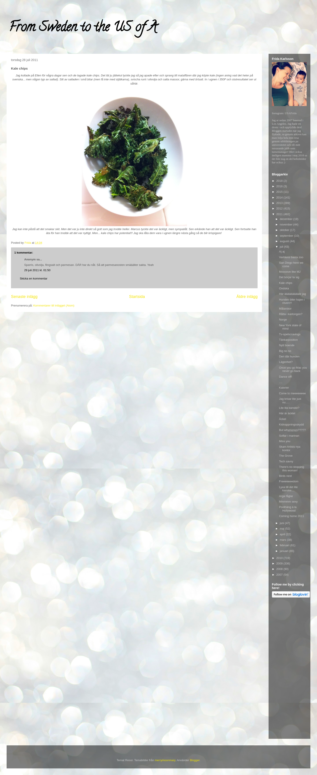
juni (282, 523)
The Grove (285, 455)
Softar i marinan (289, 435)
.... (280, 382)
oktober (285, 230)
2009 (280, 563)
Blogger (194, 760)
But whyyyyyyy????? (292, 430)
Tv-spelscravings (289, 334)
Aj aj (281, 251)
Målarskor (285, 308)
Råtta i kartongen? (290, 314)
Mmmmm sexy (288, 501)
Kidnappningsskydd (291, 424)
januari (284, 551)
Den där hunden (289, 356)
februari (285, 545)
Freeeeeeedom (288, 481)
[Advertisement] (289, 669)
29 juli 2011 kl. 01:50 (37, 270)
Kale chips (285, 283)
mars (283, 539)
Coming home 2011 (291, 516)
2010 (280, 558)
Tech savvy (286, 461)
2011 (280, 214)
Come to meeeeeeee (292, 393)
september (287, 235)
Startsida (137, 296)
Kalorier (284, 387)
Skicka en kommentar (33, 278)
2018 (280, 180)
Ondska (284, 288)
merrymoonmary (165, 760)
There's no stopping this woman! (291, 468)
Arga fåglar (286, 496)
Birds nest (285, 476)
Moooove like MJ (289, 271)
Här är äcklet (287, 413)
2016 (280, 186)
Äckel (282, 419)
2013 (280, 203)
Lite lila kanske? (289, 407)
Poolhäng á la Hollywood (288, 508)
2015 (280, 191)
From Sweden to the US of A (83, 28)
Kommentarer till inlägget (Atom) (53, 305)
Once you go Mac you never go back (293, 369)
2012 (280, 208)
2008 (280, 569)
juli (282, 246)
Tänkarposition (288, 339)
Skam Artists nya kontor (289, 448)
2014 (280, 197)
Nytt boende (286, 345)
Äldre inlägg (247, 296)
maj (282, 528)
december (286, 219)
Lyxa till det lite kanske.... (288, 488)
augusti (285, 241)
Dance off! (285, 376)
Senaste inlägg (24, 296)
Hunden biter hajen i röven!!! (291, 301)
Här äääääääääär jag (292, 294)
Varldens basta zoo (291, 257)
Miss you (284, 441)
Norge (283, 319)
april (283, 534)
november (286, 224)
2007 (280, 574)
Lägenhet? (285, 362)
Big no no (285, 351)
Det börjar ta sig (289, 277)
